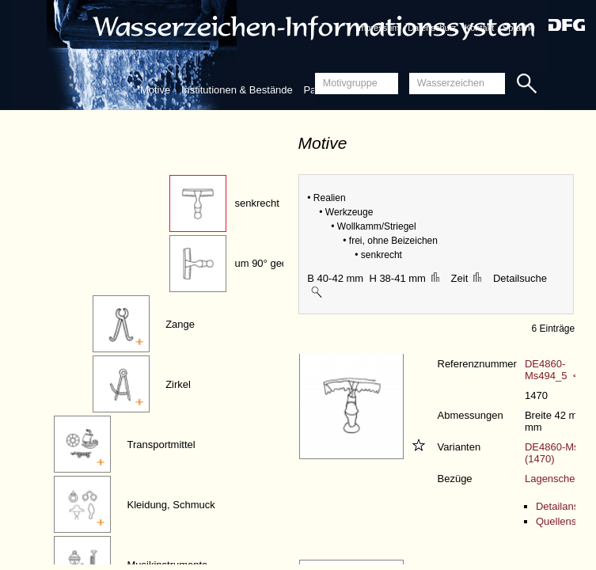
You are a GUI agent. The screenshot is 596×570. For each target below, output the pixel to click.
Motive (155, 90)
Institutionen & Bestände (237, 90)
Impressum (377, 27)
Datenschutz (432, 27)
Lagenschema (557, 478)
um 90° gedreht (269, 263)
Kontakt (479, 27)
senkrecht (256, 203)
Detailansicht (565, 506)
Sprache (519, 27)
